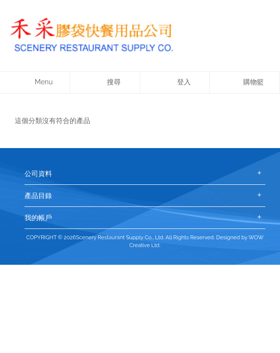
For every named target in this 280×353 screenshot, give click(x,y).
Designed (228, 237)
